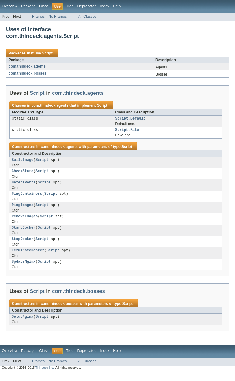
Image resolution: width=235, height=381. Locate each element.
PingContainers (27, 197)
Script (47, 53)
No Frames (57, 16)
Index (104, 6)
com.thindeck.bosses (28, 73)
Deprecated (87, 6)
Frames (38, 16)
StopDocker (22, 244)
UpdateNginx (23, 268)
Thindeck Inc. (44, 375)
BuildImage (22, 161)
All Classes (87, 16)
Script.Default (130, 119)
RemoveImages (25, 221)
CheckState (22, 173)
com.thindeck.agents (27, 66)
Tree (70, 6)
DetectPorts (23, 185)
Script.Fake (127, 130)
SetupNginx (22, 324)
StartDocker (23, 233)
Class (43, 6)
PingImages (22, 209)
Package (28, 6)
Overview (9, 6)
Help (117, 6)
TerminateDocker (28, 256)
